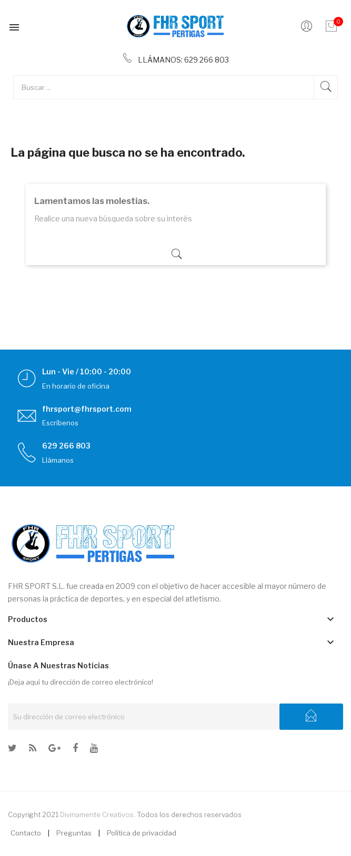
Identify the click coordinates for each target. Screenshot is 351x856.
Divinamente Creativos (97, 814)
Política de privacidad (141, 833)
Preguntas (74, 833)
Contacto (26, 833)
